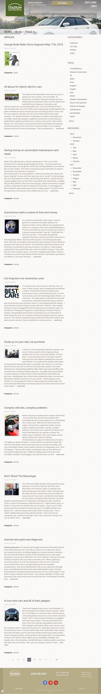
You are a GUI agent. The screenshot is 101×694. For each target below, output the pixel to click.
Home (33, 16)
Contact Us (65, 16)
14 (57, 660)
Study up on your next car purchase (24, 341)
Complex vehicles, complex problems (25, 407)
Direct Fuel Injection (78, 103)
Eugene (73, 86)
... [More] (71, 121)
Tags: (71, 63)
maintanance (75, 109)
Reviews (85, 16)
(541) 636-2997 (38, 673)
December (77, 137)
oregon (73, 89)
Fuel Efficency (76, 69)
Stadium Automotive (78, 72)
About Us (48, 16)
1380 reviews (41, 5)
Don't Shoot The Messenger (20, 476)
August (76, 178)
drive (72, 82)
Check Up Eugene (77, 106)
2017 (72, 165)
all (71, 75)
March (75, 158)
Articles (16, 136)
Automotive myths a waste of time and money (30, 212)
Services (40, 16)
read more (60, 128)
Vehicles (56, 16)
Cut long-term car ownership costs (24, 278)
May (74, 151)
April (74, 154)
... (51, 660)
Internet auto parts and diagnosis (23, 539)
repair (72, 116)
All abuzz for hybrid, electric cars (23, 86)
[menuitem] (33, 16)
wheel (72, 96)
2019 (72, 134)
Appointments (75, 16)
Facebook (45, 683)
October (76, 175)
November (77, 171)
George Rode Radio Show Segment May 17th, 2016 (33, 44)
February (76, 188)
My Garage (62, 3)
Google (50, 683)
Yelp (56, 683)
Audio (16, 73)
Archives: (73, 128)
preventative (75, 113)
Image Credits (18, 688)
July (74, 148)
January (76, 141)
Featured (74, 43)
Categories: (75, 37)
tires (71, 92)
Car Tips (73, 46)
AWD (72, 79)
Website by (82, 688)
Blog (91, 16)
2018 (72, 144)
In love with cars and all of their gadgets (27, 600)
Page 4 (29, 32)
